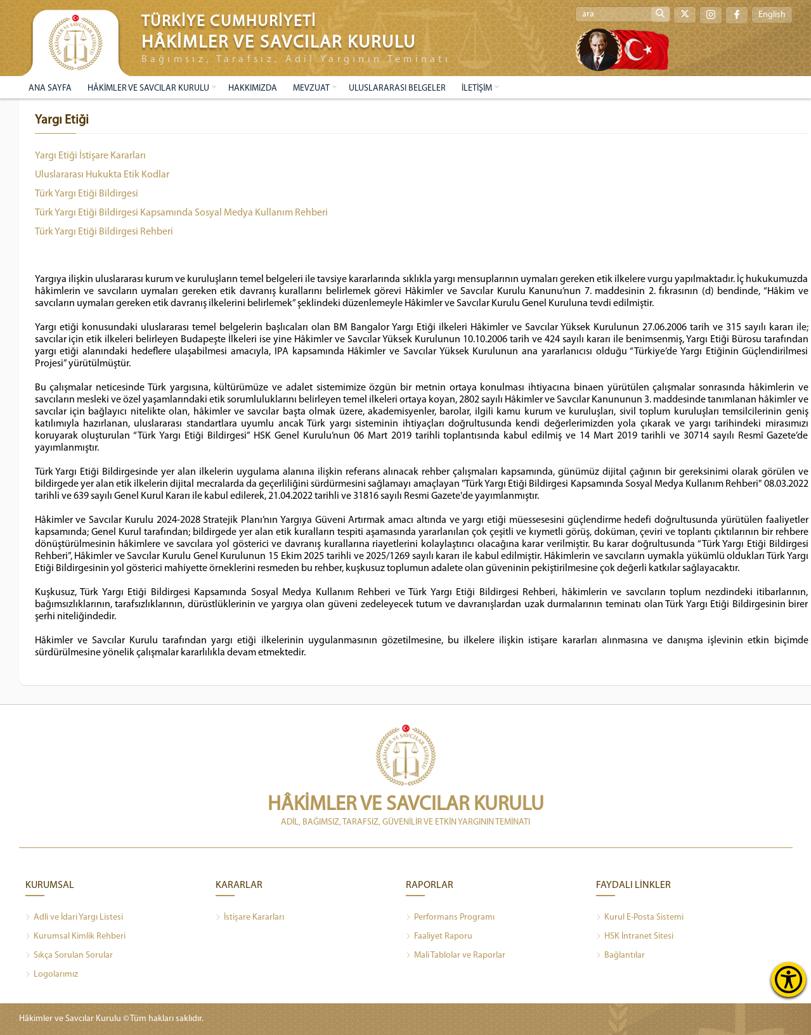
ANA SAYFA (50, 88)
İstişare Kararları (250, 917)
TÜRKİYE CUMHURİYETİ (228, 22)
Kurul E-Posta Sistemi (640, 917)
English (772, 15)
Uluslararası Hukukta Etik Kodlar (102, 175)
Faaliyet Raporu (439, 936)
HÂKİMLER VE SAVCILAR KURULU (148, 88)
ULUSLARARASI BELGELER (397, 88)
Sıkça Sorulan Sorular (69, 955)
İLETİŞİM (477, 88)
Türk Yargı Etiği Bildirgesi (86, 194)
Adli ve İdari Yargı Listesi (74, 917)
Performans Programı (450, 917)
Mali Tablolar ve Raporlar (455, 955)
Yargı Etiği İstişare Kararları (90, 156)
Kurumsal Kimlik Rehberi (75, 936)
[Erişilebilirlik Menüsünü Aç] (788, 979)
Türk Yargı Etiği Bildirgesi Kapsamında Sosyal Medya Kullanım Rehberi (181, 213)
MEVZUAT (311, 88)
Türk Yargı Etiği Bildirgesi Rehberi (104, 232)
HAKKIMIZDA (252, 88)
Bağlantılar (620, 955)
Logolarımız (51, 974)
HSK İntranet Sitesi (634, 936)
